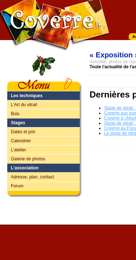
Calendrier (21, 140)
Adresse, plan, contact (32, 176)
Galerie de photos (28, 158)
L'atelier (18, 149)
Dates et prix (23, 131)
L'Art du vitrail (24, 104)
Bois (15, 113)
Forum (17, 185)
